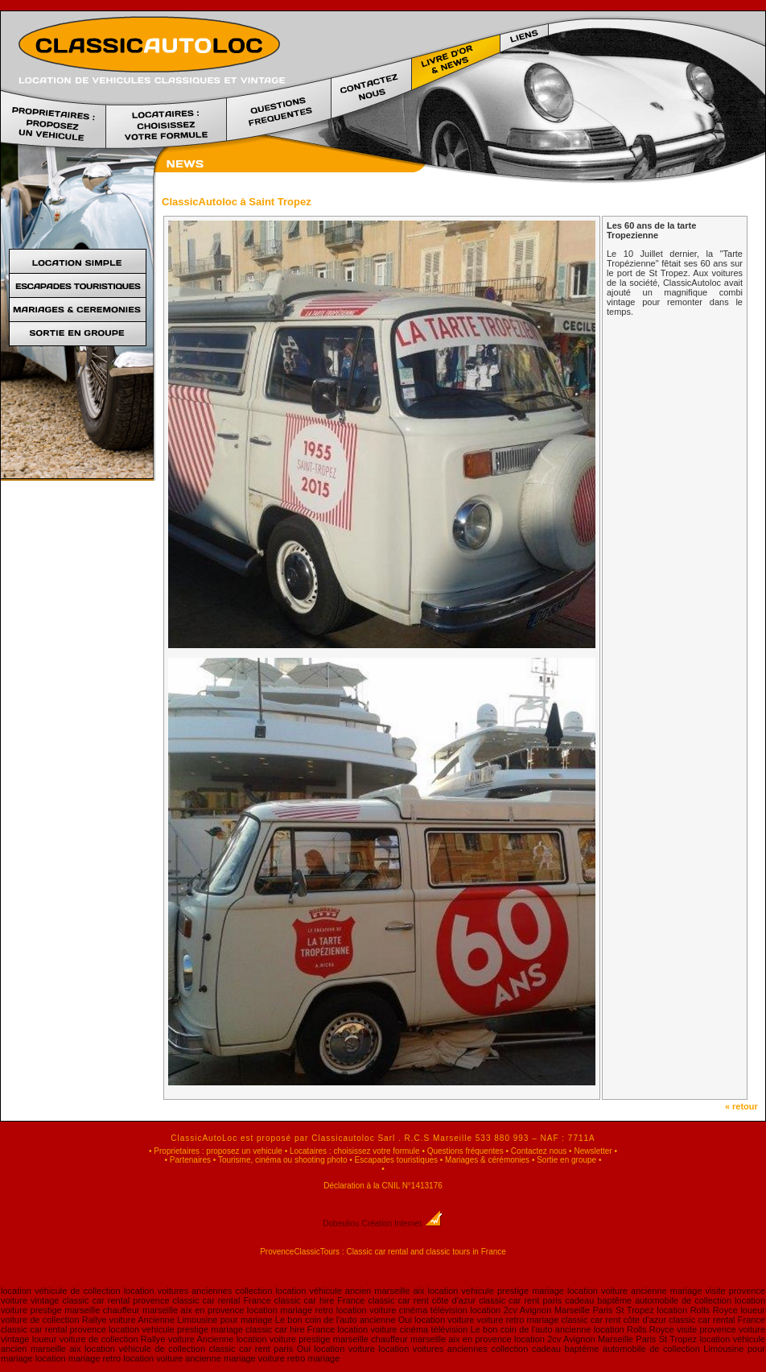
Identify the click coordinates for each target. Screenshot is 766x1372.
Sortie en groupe (566, 1159)
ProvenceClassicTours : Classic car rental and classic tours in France (383, 1251)
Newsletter (593, 1151)
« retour (745, 1106)
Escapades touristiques (396, 1159)
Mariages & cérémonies (487, 1159)
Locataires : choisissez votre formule (355, 1151)
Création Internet (402, 1223)
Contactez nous (539, 1151)
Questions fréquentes (465, 1151)
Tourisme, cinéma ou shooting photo (283, 1159)
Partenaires (190, 1159)
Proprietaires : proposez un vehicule (218, 1151)
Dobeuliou (341, 1223)
